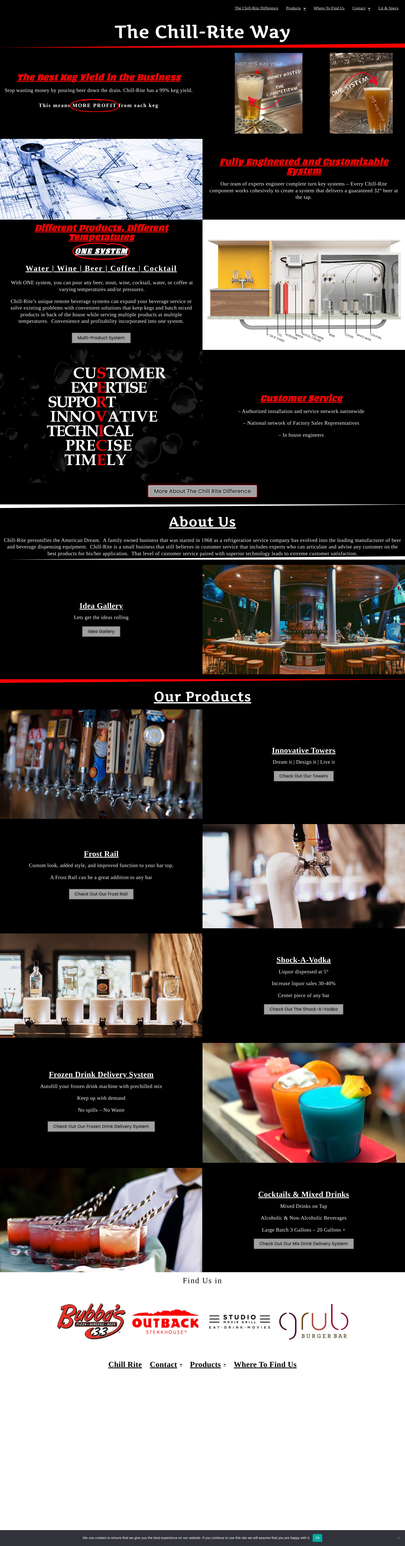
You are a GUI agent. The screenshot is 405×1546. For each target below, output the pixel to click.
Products (296, 8)
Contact (361, 8)
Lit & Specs (388, 8)
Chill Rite (125, 1364)
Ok (317, 1538)
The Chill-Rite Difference (256, 8)
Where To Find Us (329, 8)
